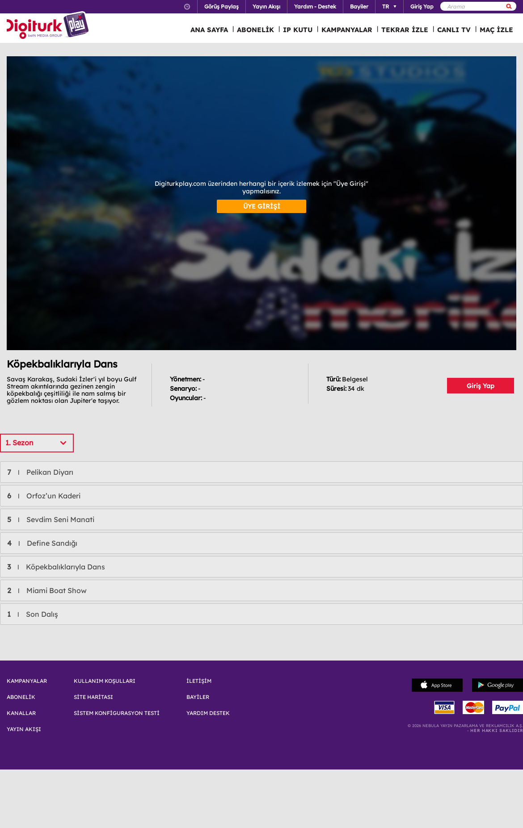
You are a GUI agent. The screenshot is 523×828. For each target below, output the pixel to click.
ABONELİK (255, 29)
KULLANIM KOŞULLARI (104, 681)
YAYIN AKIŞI (24, 729)
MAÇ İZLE (496, 29)
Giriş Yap (480, 386)
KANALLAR (21, 713)
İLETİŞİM (198, 681)
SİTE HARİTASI (93, 697)
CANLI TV (454, 29)
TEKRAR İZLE (404, 29)
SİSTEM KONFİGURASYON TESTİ (117, 713)
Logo (49, 26)
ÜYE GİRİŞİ (261, 206)
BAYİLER (197, 697)
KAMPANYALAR (346, 29)
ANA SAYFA (209, 29)
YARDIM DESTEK (208, 713)
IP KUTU (297, 29)
